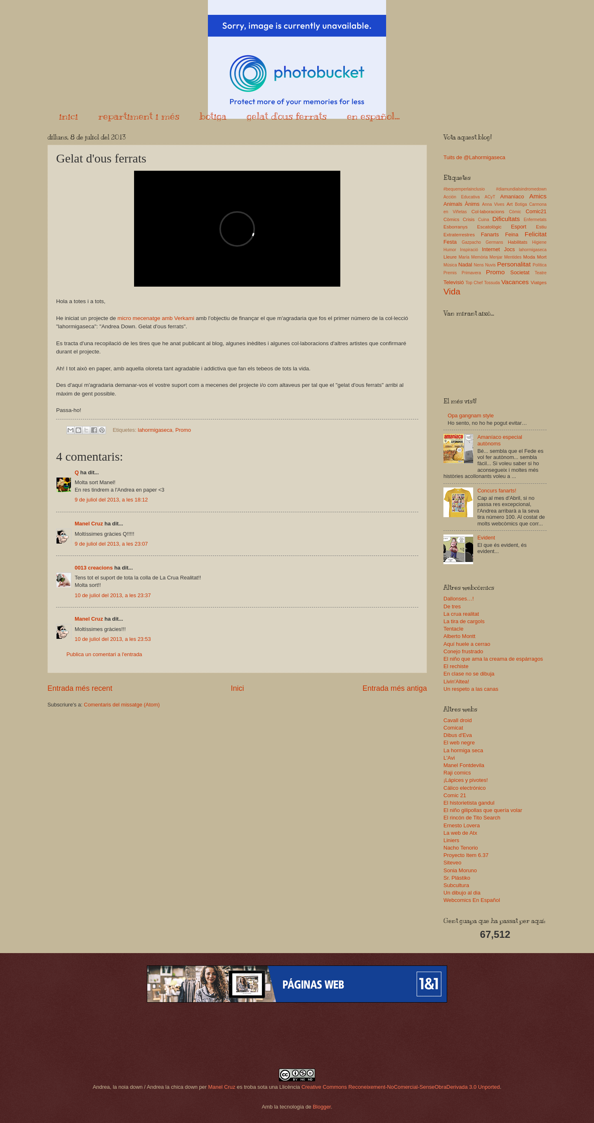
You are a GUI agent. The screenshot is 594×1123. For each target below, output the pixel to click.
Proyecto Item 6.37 (465, 855)
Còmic (515, 212)
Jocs (509, 249)
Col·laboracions (487, 211)
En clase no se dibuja (469, 674)
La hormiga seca (463, 750)
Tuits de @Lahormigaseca (474, 157)
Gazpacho (471, 242)
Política (540, 265)
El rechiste (456, 666)
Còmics (451, 219)
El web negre (459, 742)
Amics (538, 196)
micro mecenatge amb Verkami (156, 318)
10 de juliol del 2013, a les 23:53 (113, 639)
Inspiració (469, 249)
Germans (494, 242)
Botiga (521, 204)
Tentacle (453, 629)
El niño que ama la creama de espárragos (493, 659)
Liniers (451, 840)
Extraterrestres (459, 234)
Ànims (472, 204)
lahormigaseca (155, 430)
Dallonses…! (458, 599)
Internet (491, 249)
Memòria (479, 257)
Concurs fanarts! (496, 490)
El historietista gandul (469, 803)
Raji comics (457, 773)
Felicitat (536, 234)
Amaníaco (512, 196)
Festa (450, 242)
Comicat (453, 728)
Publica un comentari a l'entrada (104, 654)
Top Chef (474, 282)
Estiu (541, 226)
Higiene (539, 242)
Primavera (471, 273)
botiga (213, 116)
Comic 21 (454, 795)
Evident (486, 537)
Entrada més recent (79, 688)
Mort (542, 256)
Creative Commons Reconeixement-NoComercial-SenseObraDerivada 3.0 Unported (401, 1087)
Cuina (483, 219)
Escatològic (489, 226)
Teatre (541, 273)
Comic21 (536, 211)
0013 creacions (94, 568)
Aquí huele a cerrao (466, 644)
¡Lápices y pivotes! (465, 780)
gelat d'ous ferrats (287, 116)
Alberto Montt (459, 636)
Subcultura (456, 885)
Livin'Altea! (456, 681)
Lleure (450, 256)
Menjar (496, 257)
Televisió (453, 282)
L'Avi (449, 758)
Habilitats (518, 242)
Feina (511, 234)
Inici (237, 688)
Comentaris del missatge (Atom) (122, 705)
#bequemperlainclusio (464, 189)
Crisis (469, 219)
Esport (518, 227)
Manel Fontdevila (463, 765)
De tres (452, 606)
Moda (529, 256)
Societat (520, 272)
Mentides (512, 257)
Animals (452, 204)
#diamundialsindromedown (521, 189)
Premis (450, 273)
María (464, 257)
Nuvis (490, 265)
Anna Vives (493, 204)
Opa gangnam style (471, 415)
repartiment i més (138, 116)
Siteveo (452, 862)
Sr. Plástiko (456, 878)
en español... (373, 116)
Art (510, 204)
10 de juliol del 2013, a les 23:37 (113, 595)
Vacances (515, 281)
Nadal (465, 264)
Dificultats (506, 218)
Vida (451, 291)
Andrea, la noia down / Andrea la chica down (145, 1087)
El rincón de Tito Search (471, 818)
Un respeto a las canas (470, 689)
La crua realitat (461, 614)
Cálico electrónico (464, 788)
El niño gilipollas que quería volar (482, 810)
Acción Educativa (461, 197)
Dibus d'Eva (457, 735)
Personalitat (514, 264)
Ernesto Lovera (461, 825)
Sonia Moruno (460, 870)
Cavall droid (457, 720)
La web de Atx (460, 833)
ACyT (490, 197)
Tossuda (492, 282)
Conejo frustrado (463, 651)
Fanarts (490, 234)
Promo (183, 430)
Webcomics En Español (471, 900)
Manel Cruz (89, 523)
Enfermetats (535, 219)
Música (450, 265)
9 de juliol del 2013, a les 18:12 (111, 500)
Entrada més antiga (395, 688)
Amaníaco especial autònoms (499, 440)
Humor (449, 249)
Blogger (322, 1107)
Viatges (539, 282)
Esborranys (455, 226)
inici (68, 116)
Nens (479, 265)
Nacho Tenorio (460, 848)
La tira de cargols (464, 621)
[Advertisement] (297, 1035)
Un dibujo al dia (462, 893)
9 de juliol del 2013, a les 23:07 (111, 544)
